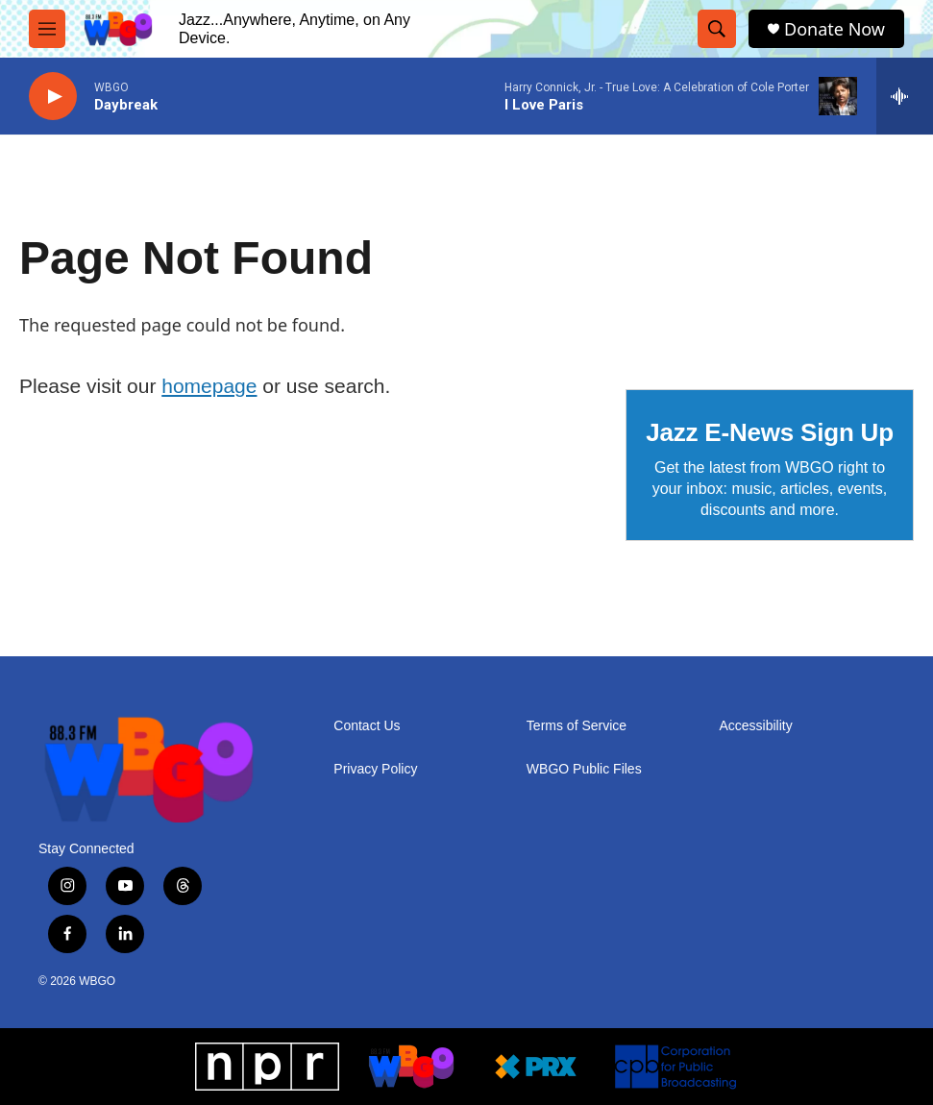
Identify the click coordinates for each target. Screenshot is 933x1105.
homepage (209, 386)
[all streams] (904, 96)
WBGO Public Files (584, 769)
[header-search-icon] (717, 29)
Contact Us (366, 726)
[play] (52, 97)
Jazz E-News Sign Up (770, 432)
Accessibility (755, 726)
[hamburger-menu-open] (47, 29)
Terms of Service (576, 726)
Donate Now (834, 29)
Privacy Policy (375, 769)
